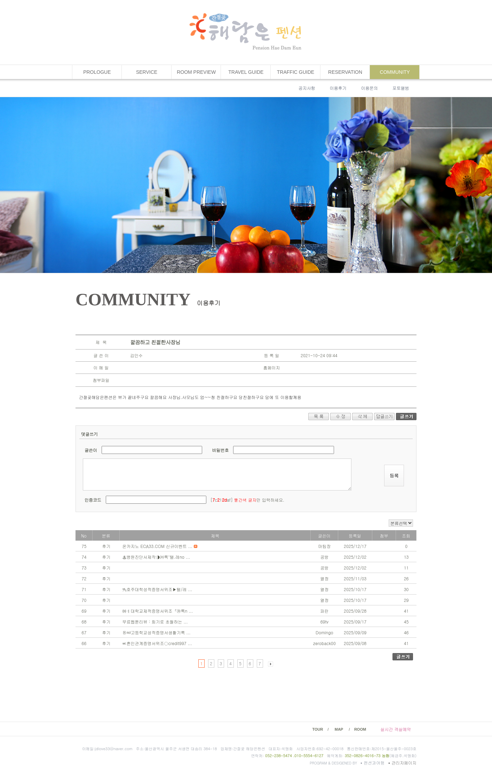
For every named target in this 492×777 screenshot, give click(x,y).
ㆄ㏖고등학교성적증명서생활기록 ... (156, 632)
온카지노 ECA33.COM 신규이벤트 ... (157, 546)
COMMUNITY (395, 72)
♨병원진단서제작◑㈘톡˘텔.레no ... (156, 557)
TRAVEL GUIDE (245, 72)
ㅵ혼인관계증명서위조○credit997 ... (157, 643)
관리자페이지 (402, 763)
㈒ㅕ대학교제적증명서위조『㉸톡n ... (157, 611)
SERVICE (146, 72)
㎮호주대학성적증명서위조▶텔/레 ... (157, 589)
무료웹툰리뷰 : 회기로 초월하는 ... (155, 622)
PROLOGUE (97, 72)
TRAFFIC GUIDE (295, 72)
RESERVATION (345, 72)
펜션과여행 (373, 763)
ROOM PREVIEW (196, 72)
